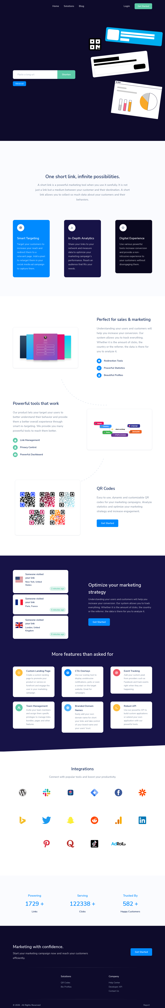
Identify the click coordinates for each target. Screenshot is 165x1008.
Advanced (19, 83)
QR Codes (65, 979)
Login (127, 6)
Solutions (69, 6)
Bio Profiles (66, 983)
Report (146, 1002)
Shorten (66, 74)
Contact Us (114, 987)
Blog (81, 6)
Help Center (114, 979)
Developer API (115, 983)
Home (55, 6)
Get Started (107, 521)
